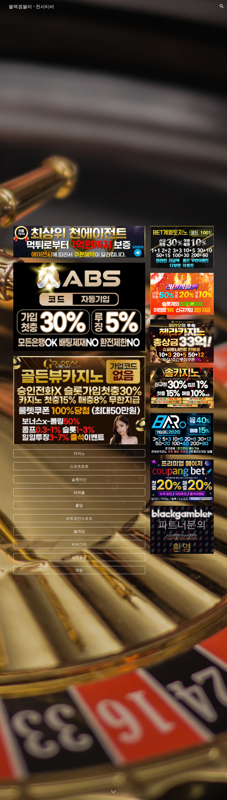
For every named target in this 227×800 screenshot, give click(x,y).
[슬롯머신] (79, 479)
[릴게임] (79, 531)
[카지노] (79, 453)
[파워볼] (79, 492)
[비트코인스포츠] (79, 518)
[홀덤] (79, 505)
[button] (221, 6)
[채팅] (79, 570)
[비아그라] (79, 544)
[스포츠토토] (79, 466)
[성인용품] (79, 557)
